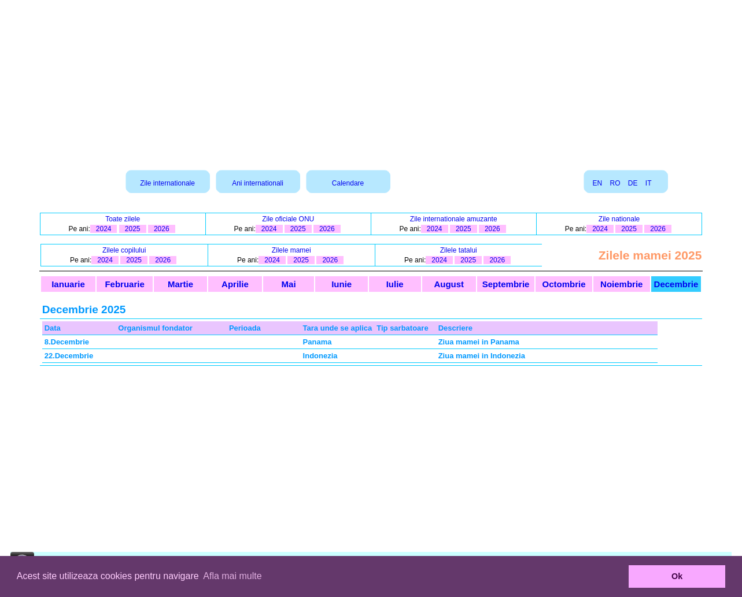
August (449, 284)
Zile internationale (167, 183)
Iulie (395, 284)
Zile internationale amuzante (453, 219)
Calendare (348, 183)
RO (615, 183)
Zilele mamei (291, 250)
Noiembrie (621, 284)
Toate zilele (122, 219)
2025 (133, 229)
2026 (161, 229)
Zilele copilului (124, 250)
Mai (289, 284)
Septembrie (506, 284)
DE (633, 183)
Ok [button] (676, 576)
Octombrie (564, 284)
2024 (104, 229)
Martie (180, 284)
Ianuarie (68, 284)
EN (597, 183)
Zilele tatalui (458, 250)
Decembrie (676, 284)
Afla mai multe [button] (232, 576)
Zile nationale (619, 219)
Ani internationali (257, 183)
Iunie (341, 284)
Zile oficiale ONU (288, 219)
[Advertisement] (371, 81)
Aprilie (235, 284)
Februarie (124, 284)
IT (648, 183)
